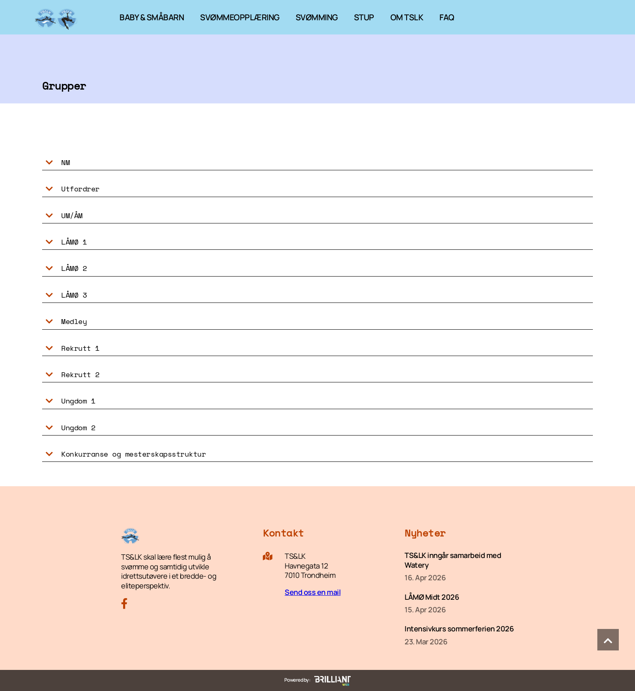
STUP (364, 17)
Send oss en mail (313, 592)
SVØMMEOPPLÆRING (239, 17)
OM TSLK (407, 17)
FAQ (446, 17)
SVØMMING (317, 17)
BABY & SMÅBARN (151, 17)
